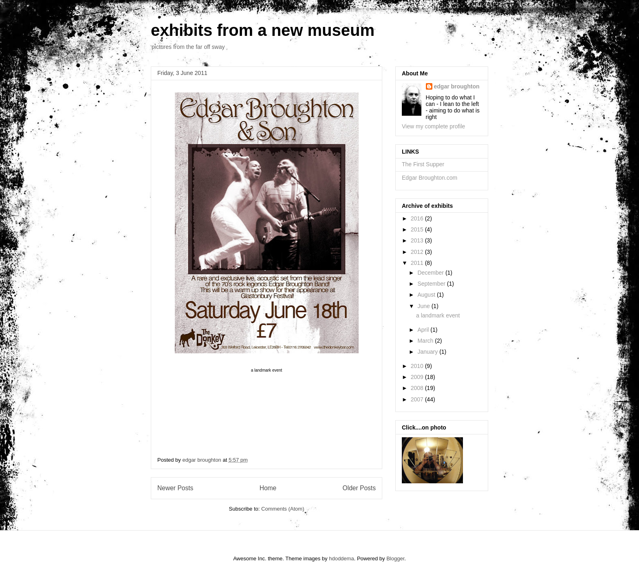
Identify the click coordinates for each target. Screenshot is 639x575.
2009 (418, 377)
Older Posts (359, 488)
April (423, 329)
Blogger (395, 558)
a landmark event (438, 315)
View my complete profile (433, 126)
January (428, 351)
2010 (418, 366)
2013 (418, 240)
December (431, 272)
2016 (418, 218)
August (426, 294)
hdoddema (341, 558)
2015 (418, 229)
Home (268, 488)
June (424, 306)
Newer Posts (175, 488)
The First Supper (423, 164)
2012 (418, 252)
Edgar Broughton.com (429, 177)
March (426, 340)
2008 (418, 388)
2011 (418, 263)
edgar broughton (457, 86)
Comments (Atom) (282, 509)
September (432, 283)
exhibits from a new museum (263, 30)
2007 (418, 399)
